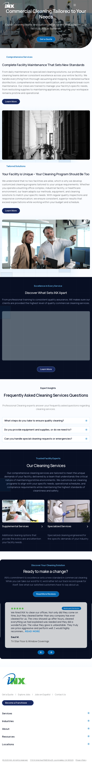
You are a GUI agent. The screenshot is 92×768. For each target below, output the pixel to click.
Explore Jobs (24, 694)
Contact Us (60, 694)
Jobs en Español (42, 694)
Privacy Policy (81, 760)
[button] (41, 653)
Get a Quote (7, 694)
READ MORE (32, 631)
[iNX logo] (14, 679)
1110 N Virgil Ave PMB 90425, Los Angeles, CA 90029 (51, 760)
